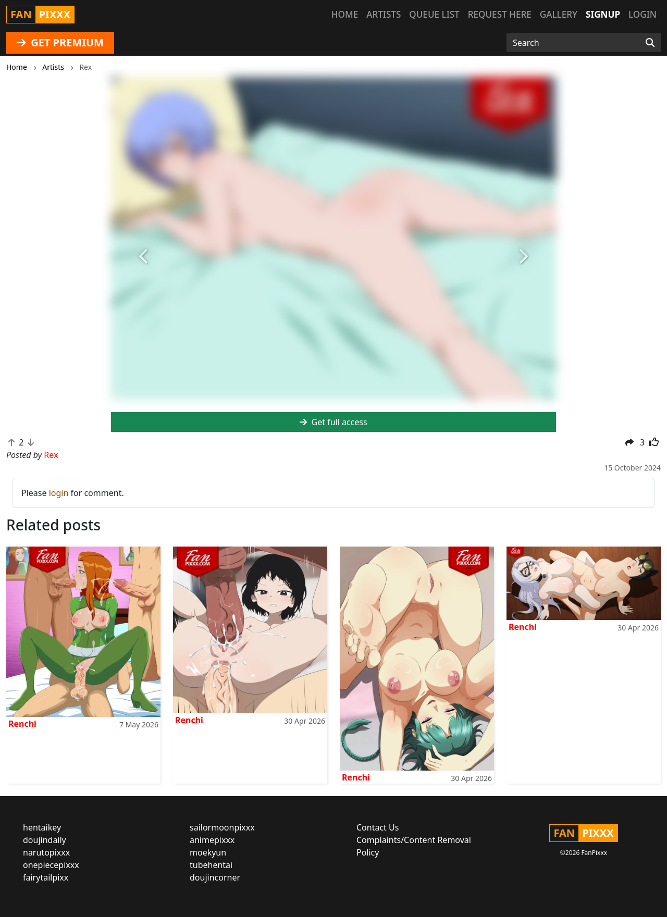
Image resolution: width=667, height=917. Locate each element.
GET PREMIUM (60, 42)
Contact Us (377, 827)
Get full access (333, 422)
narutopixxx (46, 852)
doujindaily (44, 840)
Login (642, 14)
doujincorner (215, 877)
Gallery (558, 14)
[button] (144, 256)
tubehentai (211, 865)
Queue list (434, 14)
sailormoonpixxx (222, 827)
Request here (500, 14)
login (59, 493)
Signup (603, 14)
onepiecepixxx (51, 865)
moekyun (208, 852)
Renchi (22, 723)
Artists (383, 14)
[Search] (650, 43)
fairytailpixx (45, 877)
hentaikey (42, 827)
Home (344, 14)
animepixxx (212, 840)
